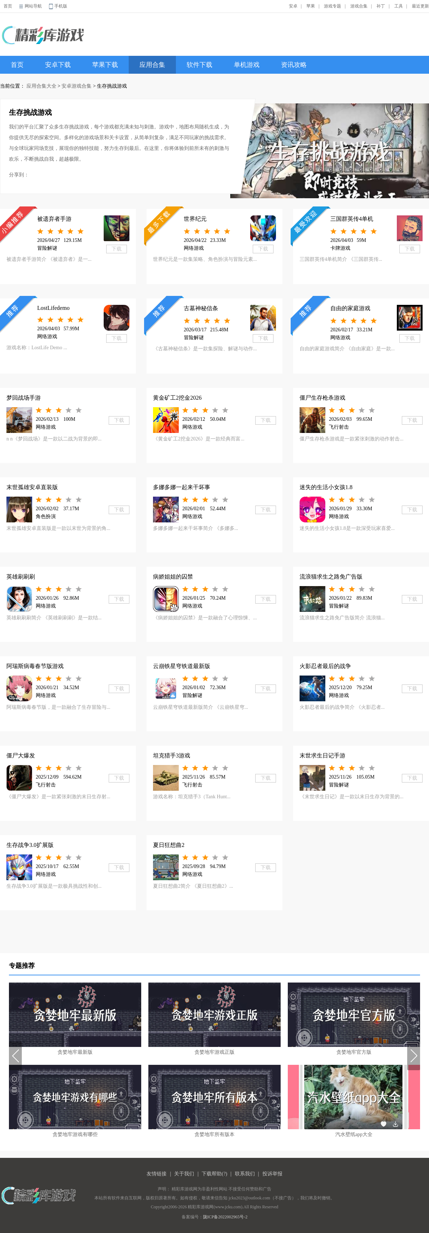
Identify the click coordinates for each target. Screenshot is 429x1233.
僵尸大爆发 (20, 755)
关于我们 (184, 1173)
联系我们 (245, 1173)
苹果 (310, 6)
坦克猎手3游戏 (171, 755)
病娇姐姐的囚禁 (173, 577)
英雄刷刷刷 (20, 577)
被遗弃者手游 (54, 219)
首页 (8, 6)
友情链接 (157, 1173)
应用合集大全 (41, 86)
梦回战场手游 (23, 398)
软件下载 (199, 64)
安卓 (293, 6)
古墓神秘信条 (201, 308)
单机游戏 (247, 64)
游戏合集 (359, 6)
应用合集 (152, 64)
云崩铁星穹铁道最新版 (181, 666)
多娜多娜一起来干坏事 (181, 487)
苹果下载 (105, 64)
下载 (117, 249)
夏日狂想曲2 (168, 845)
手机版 (60, 6)
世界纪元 (195, 219)
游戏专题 (332, 6)
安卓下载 (58, 64)
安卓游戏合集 (76, 86)
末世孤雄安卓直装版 (32, 487)
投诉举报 (272, 1173)
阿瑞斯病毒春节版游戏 (35, 666)
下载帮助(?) (214, 1173)
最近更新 (420, 6)
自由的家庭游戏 (350, 308)
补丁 (380, 6)
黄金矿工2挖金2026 (177, 398)
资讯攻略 (294, 64)
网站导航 (33, 6)
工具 (398, 6)
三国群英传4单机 (351, 219)
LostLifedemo (53, 308)
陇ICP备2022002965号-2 (225, 1216)
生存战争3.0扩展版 (30, 845)
